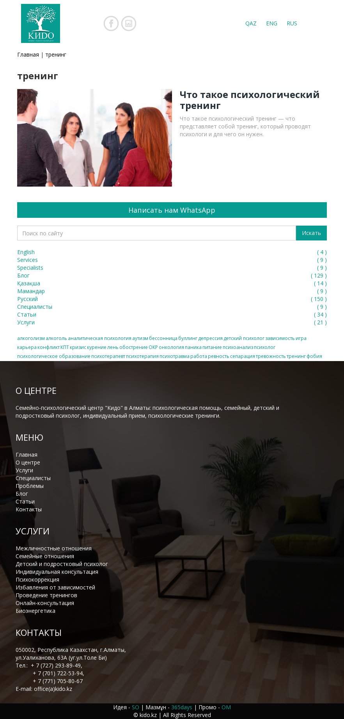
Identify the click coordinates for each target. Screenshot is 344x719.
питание (212, 347)
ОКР (153, 347)
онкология (171, 347)
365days (181, 707)
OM (226, 707)
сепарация (242, 356)
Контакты (29, 509)
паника (193, 347)
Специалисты (33, 478)
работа (198, 356)
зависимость (280, 338)
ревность (218, 356)
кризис (78, 347)
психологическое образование (53, 356)
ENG (271, 23)
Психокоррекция (37, 579)
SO (135, 707)
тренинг (296, 356)
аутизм (140, 338)
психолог (264, 347)
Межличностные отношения (54, 548)
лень (113, 347)
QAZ (251, 23)
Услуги (24, 470)
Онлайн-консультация (45, 603)
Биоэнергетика (35, 610)
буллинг (187, 338)
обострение (133, 347)
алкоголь (56, 338)
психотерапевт (108, 356)
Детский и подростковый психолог (62, 564)
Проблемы (30, 485)
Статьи (25, 501)
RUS (292, 23)
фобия (314, 356)
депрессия (210, 338)
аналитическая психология (99, 338)
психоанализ (238, 347)
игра (301, 338)
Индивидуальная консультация (57, 571)
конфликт (48, 347)
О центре (28, 462)
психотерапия (142, 356)
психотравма (175, 356)
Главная (28, 54)
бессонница (163, 338)
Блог (22, 493)
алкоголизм (31, 338)
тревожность (271, 356)
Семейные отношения (45, 556)
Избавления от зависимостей (55, 587)
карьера (27, 347)
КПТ (64, 347)
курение (96, 347)
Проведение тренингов (46, 595)
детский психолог (243, 338)
